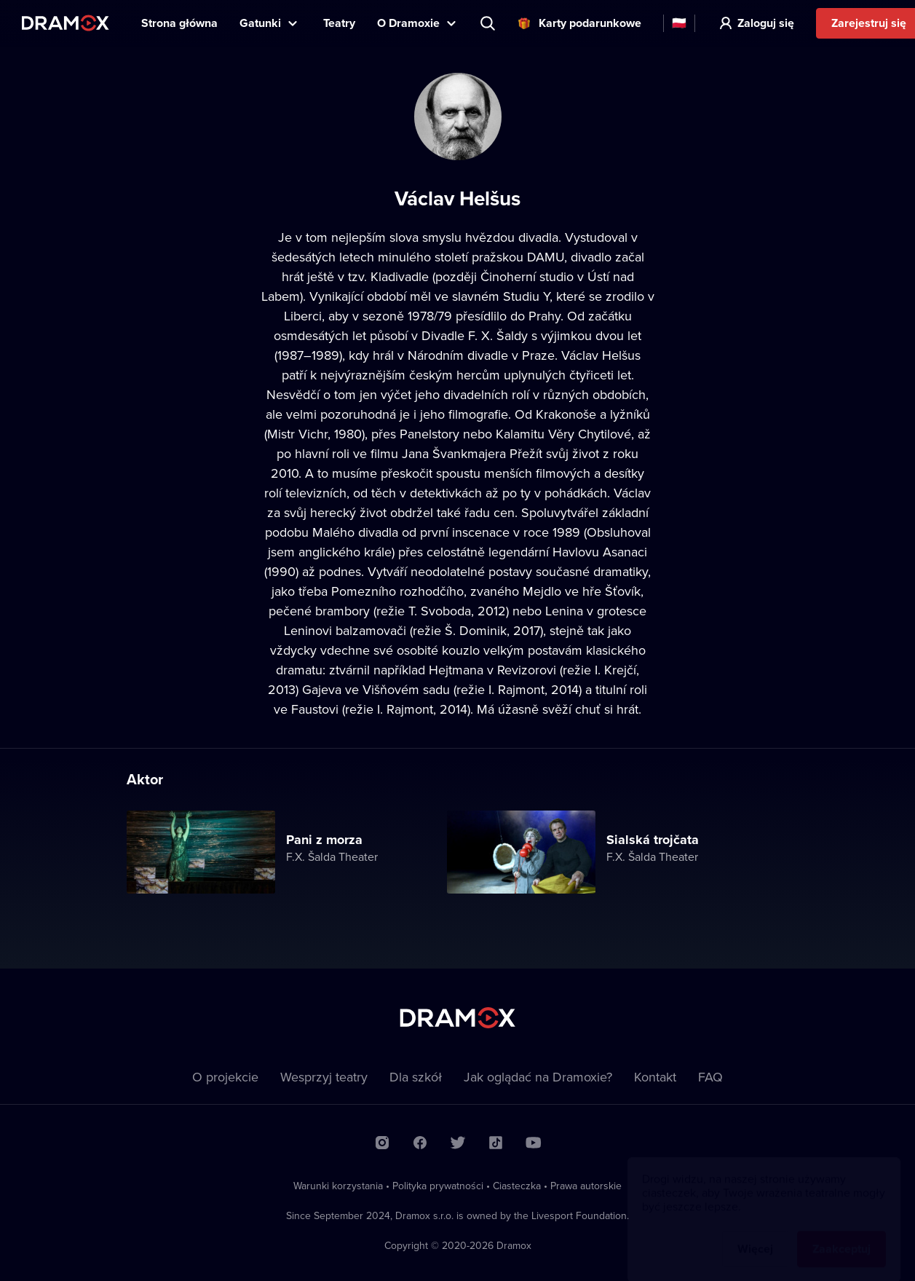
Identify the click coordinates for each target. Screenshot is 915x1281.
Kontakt (655, 1077)
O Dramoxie (408, 23)
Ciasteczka (517, 1185)
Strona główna (179, 23)
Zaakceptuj (841, 1234)
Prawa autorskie (586, 1185)
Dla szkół (415, 1077)
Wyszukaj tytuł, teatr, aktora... (489, 23)
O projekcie (225, 1077)
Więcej (755, 1234)
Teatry (339, 23)
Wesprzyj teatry (324, 1077)
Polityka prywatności (437, 1185)
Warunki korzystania (338, 1185)
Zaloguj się (765, 23)
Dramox (65, 23)
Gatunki (260, 23)
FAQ (710, 1077)
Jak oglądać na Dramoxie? (538, 1077)
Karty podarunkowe (590, 23)
